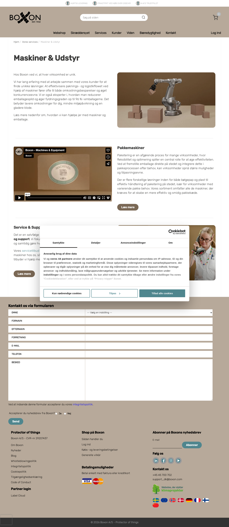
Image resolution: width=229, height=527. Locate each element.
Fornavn (17, 320)
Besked (16, 362)
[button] (215, 17)
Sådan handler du (92, 439)
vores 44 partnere (61, 258)
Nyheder (16, 450)
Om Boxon (17, 445)
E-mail (15, 345)
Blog (13, 455)
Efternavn (18, 329)
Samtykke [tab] (58, 242)
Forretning (19, 337)
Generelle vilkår (91, 455)
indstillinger (51, 274)
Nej (67, 414)
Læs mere (128, 207)
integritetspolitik (83, 404)
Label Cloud (18, 495)
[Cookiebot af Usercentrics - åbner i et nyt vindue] (170, 231)
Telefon (16, 354)
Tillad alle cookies (162, 293)
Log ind (86, 444)
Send (15, 421)
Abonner (192, 445)
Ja (58, 414)
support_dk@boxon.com (167, 479)
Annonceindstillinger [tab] (133, 242)
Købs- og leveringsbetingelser (100, 449)
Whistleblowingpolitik (24, 461)
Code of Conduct (21, 482)
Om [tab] (170, 242)
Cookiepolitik (18, 471)
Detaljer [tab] (95, 242)
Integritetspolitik (21, 466)
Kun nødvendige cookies (67, 293)
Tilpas (114, 293)
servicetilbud (30, 251)
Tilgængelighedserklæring (26, 477)
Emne (15, 312)
